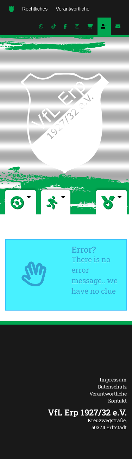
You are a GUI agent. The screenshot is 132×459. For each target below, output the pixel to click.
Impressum (113, 379)
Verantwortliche (108, 393)
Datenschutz (112, 386)
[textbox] (66, 412)
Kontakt (117, 400)
